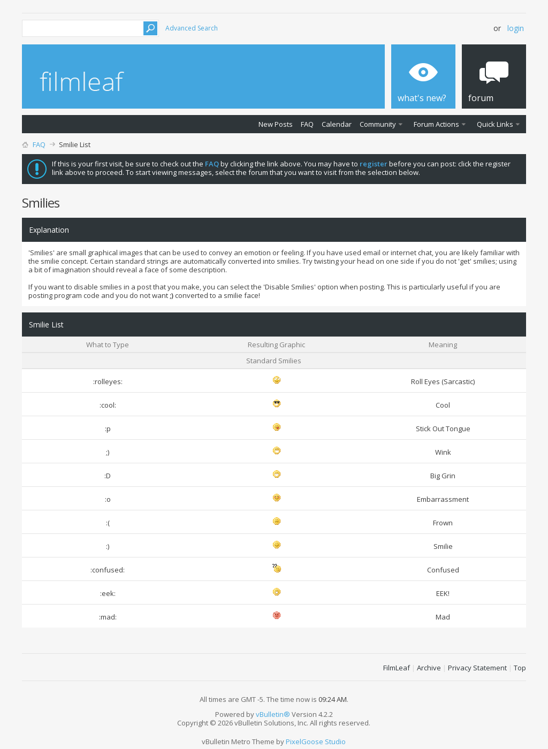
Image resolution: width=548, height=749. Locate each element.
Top (520, 667)
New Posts (275, 124)
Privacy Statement (477, 667)
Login (515, 28)
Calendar (337, 124)
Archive (429, 667)
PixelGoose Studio (316, 741)
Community (378, 124)
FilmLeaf (396, 667)
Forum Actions (436, 124)
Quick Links (495, 124)
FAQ (307, 124)
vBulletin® (273, 714)
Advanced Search (191, 28)
